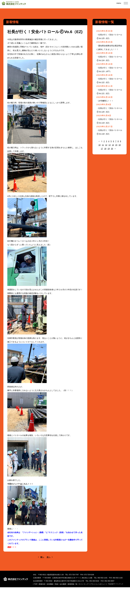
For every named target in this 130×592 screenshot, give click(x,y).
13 (110, 145)
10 (99, 145)
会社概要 (72, 587)
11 (103, 145)
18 (105, 149)
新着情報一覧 (81, 587)
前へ (42, 557)
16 (120, 145)
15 (116, 145)
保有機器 (59, 587)
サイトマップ (92, 587)
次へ (48, 557)
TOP (44, 587)
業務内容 (51, 587)
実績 (65, 587)
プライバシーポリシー (51, 589)
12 (106, 145)
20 (112, 149)
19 (109, 149)
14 (113, 145)
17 (102, 149)
